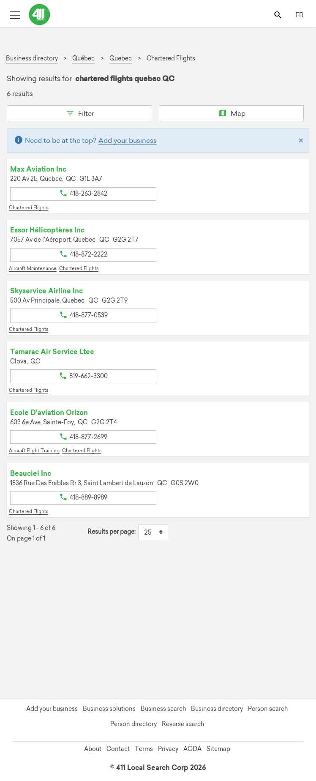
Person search (268, 709)
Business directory (217, 709)
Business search (163, 709)
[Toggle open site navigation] (15, 14)
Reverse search (183, 724)
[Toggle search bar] (278, 14)
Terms (144, 749)
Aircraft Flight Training (34, 450)
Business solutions (109, 709)
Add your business (127, 140)
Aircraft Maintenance (33, 268)
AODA (192, 749)
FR (299, 15)
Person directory (133, 724)
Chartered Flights (28, 207)
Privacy (168, 749)
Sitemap (218, 749)
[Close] (301, 140)
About (92, 749)
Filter (79, 112)
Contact (118, 749)
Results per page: (111, 531)
